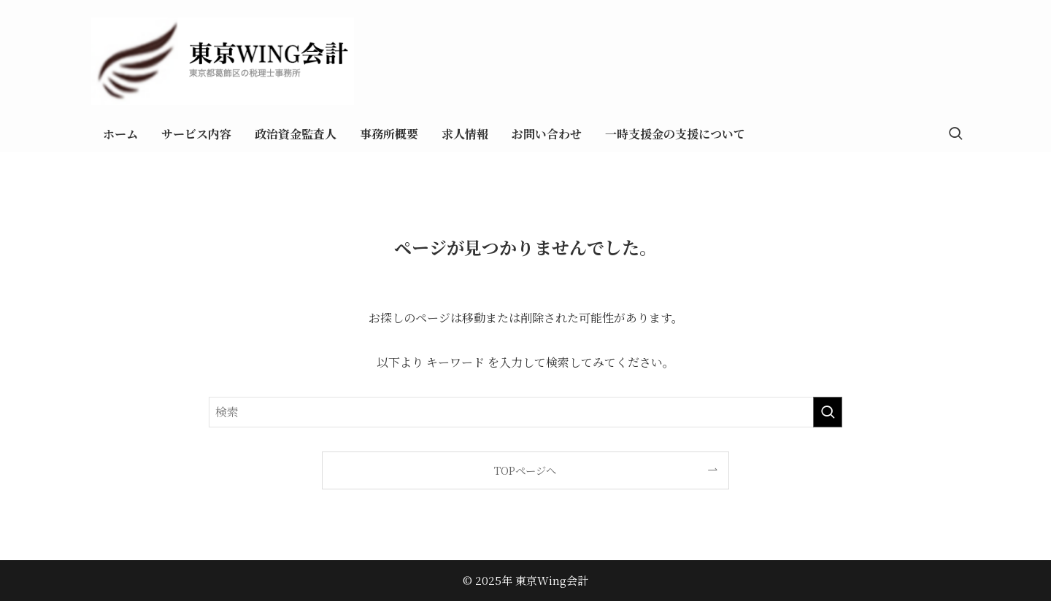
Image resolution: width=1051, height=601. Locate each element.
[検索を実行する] (827, 412)
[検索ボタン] (955, 134)
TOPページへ (525, 470)
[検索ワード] (525, 412)
